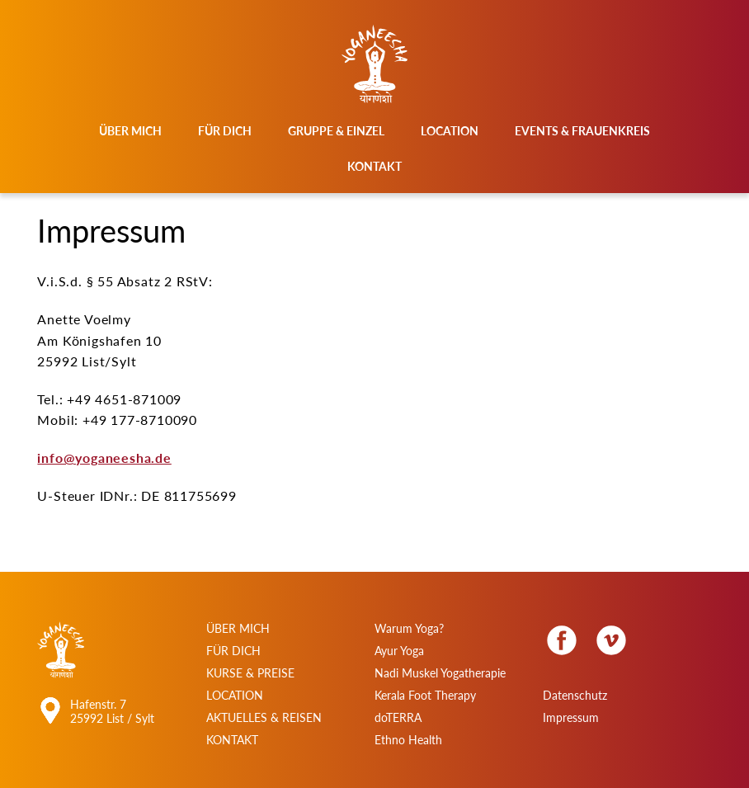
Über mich (130, 131)
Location (449, 131)
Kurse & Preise (250, 673)
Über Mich (238, 628)
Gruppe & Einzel (336, 131)
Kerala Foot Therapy (425, 695)
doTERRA (398, 717)
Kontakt (374, 166)
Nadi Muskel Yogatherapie (440, 673)
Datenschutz (575, 695)
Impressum (571, 717)
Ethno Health (408, 740)
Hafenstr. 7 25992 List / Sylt (112, 711)
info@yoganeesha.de (104, 457)
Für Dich (225, 131)
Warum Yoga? (409, 628)
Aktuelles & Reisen (264, 717)
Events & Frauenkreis (582, 131)
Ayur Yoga (399, 651)
